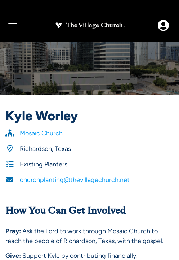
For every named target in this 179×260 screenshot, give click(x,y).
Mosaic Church (41, 133)
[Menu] (12, 25)
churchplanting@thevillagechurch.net (75, 180)
